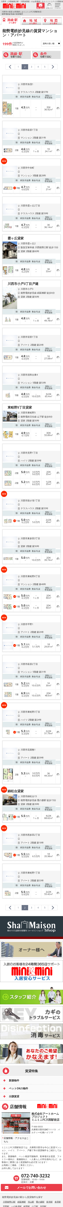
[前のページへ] (10, 67)
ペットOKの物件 (18, 1088)
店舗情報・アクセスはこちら (16, 1139)
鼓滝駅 (49, 1201)
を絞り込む (16, 55)
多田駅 (58, 1201)
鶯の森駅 (40, 1201)
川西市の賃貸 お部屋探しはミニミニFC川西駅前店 (22, 11)
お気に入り (49, 8)
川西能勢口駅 (9, 1201)
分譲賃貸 (14, 1096)
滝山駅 (31, 1201)
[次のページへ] (53, 67)
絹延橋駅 (21, 1201)
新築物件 (14, 1080)
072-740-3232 (35, 1176)
